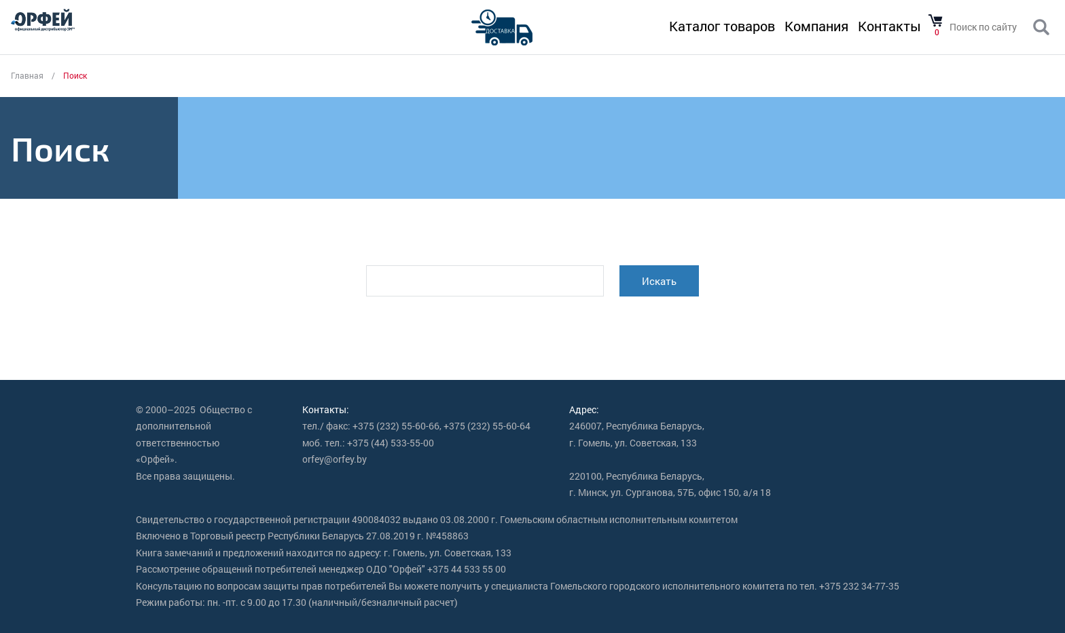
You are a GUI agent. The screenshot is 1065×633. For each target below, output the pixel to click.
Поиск (1041, 28)
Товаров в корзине (935, 21)
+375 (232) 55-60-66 (396, 425)
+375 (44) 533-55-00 (390, 442)
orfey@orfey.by (334, 459)
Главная (27, 76)
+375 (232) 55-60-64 (487, 425)
